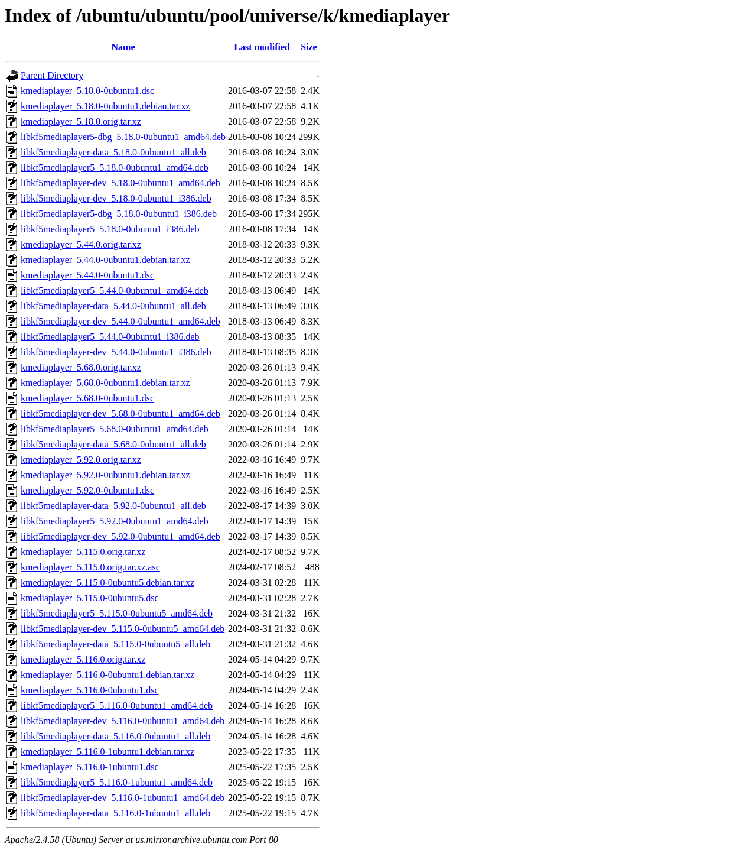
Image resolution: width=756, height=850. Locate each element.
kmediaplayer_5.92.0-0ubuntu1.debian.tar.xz (105, 475)
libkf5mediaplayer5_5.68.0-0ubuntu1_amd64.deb (114, 429)
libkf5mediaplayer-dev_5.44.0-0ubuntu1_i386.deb (116, 352)
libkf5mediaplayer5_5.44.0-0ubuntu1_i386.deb (110, 337)
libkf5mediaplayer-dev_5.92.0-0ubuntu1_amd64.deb (120, 536)
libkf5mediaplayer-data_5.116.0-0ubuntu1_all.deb (115, 736)
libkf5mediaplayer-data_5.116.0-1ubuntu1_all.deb (115, 813)
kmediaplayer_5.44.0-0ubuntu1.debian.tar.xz (105, 260)
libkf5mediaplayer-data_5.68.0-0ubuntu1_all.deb (113, 444)
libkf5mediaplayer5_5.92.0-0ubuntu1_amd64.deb (114, 521)
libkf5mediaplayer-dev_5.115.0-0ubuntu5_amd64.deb (122, 629)
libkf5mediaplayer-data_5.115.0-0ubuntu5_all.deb (115, 644)
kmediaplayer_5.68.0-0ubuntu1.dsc (87, 398)
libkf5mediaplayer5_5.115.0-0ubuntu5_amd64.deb (117, 613)
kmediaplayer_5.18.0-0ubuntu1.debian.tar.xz (105, 106)
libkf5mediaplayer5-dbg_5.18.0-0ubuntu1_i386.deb (119, 214)
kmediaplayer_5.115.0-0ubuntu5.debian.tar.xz (107, 583)
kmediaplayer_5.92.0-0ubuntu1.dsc (87, 490)
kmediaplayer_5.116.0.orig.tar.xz (83, 659)
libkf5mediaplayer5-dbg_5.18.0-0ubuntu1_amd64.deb (123, 137)
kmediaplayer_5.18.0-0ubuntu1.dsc (87, 91)
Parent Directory (52, 75)
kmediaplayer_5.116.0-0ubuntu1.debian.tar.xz (107, 675)
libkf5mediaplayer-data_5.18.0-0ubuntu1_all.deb (113, 152)
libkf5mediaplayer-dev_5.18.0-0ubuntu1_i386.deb (116, 198)
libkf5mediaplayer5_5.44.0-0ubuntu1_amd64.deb (114, 291)
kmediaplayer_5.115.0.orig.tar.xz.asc (90, 567)
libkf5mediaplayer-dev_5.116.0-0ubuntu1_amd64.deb (122, 721)
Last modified (262, 47)
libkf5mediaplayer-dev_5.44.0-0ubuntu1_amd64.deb (120, 321)
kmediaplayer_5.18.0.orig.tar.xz (81, 121)
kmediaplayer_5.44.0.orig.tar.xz (81, 244)
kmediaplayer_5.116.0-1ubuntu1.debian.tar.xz (107, 752)
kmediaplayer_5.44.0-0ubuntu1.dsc (87, 275)
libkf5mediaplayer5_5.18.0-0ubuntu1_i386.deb (110, 229)
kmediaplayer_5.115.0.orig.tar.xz (83, 552)
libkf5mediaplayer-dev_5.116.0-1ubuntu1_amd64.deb (122, 798)
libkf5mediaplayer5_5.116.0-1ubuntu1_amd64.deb (117, 782)
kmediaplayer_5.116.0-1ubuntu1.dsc (90, 767)
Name (123, 47)
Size (309, 47)
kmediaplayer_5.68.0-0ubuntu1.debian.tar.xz (105, 383)
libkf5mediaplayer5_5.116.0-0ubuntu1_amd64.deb (117, 705)
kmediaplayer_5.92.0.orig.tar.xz (81, 460)
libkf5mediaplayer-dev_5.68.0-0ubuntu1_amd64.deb (120, 413)
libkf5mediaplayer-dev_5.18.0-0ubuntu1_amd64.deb (120, 183)
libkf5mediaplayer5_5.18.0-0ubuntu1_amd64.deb (114, 168)
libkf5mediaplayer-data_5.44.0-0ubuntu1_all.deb (113, 306)
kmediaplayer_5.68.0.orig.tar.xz (81, 367)
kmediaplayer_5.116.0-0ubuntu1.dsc (90, 690)
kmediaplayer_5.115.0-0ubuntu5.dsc (90, 598)
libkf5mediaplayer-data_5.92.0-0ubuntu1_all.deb (113, 506)
